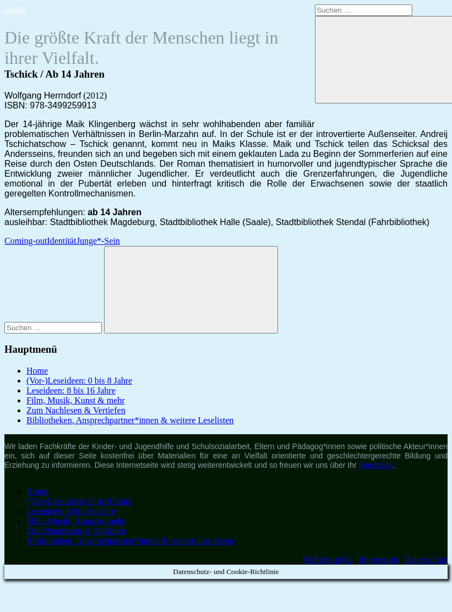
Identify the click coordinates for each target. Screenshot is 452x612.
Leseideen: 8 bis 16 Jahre (71, 390)
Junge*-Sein (98, 240)
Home (15, 9)
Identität (61, 240)
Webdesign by (328, 559)
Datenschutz (426, 559)
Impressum (378, 559)
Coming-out (25, 240)
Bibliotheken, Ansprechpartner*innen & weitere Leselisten (129, 420)
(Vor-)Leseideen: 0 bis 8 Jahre (79, 380)
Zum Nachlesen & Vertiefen (76, 410)
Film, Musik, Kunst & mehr (75, 400)
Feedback (376, 465)
